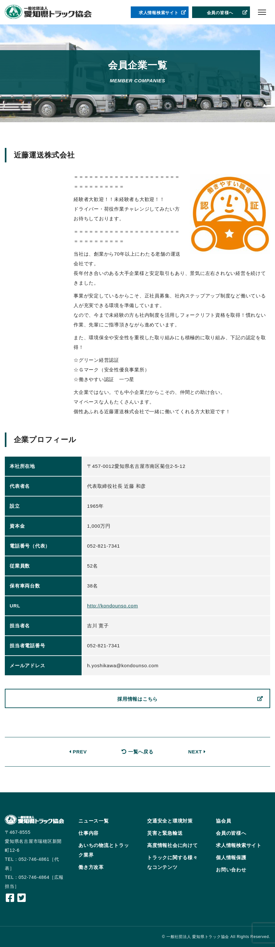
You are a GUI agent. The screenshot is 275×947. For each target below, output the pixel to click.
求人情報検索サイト (162, 12)
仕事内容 (88, 833)
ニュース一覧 (93, 821)
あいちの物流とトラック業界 (103, 850)
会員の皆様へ (227, 12)
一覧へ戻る (137, 751)
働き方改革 (91, 867)
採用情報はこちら (190, 699)
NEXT (197, 751)
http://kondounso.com (112, 605)
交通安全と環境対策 (170, 821)
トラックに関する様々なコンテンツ (172, 862)
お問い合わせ (231, 869)
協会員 (223, 821)
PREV (78, 751)
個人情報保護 (231, 857)
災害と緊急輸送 (164, 833)
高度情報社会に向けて (172, 845)
